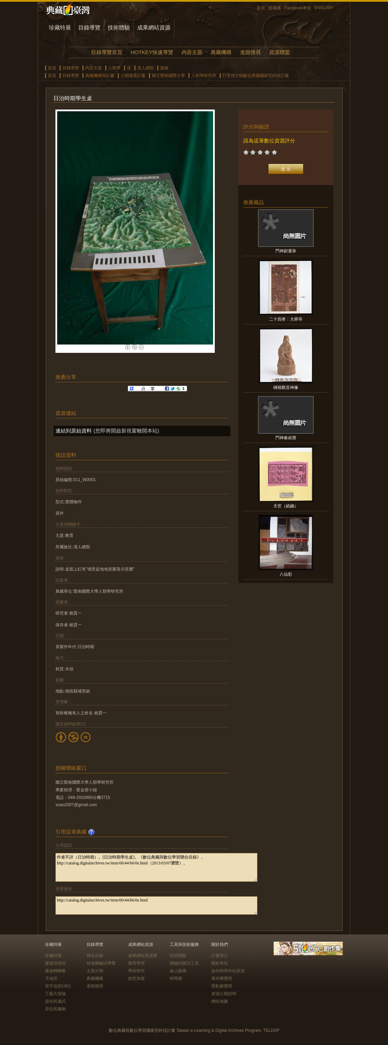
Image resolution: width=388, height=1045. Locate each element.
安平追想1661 (58, 986)
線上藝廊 (178, 970)
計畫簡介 (219, 955)
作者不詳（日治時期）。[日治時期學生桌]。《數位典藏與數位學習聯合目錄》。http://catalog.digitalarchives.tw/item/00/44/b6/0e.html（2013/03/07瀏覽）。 (156, 867)
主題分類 (95, 970)
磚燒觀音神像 (285, 387)
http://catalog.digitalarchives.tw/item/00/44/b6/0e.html (156, 905)
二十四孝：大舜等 (285, 319)
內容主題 (192, 52)
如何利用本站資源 (228, 970)
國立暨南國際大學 (168, 75)
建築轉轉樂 (55, 970)
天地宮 (51, 978)
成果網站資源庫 (142, 955)
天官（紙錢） (285, 506)
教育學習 (136, 963)
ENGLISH (324, 7)
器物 (164, 68)
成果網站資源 (153, 28)
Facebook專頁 (297, 8)
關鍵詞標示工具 (184, 963)
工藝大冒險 (55, 993)
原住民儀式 (55, 1001)
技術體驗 (119, 28)
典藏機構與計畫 (99, 75)
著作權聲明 (221, 978)
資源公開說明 (223, 993)
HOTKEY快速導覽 (152, 52)
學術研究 (136, 970)
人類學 (114, 68)
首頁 (261, 8)
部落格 (274, 8)
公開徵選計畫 (133, 75)
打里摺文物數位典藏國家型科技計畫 (255, 75)
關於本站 (219, 963)
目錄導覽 (89, 28)
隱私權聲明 (221, 986)
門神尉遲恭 (285, 251)
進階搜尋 (250, 52)
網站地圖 (219, 1001)
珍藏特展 (60, 28)
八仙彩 (286, 574)
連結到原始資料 (73, 431)
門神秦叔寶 (285, 437)
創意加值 (136, 978)
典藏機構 (221, 52)
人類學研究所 (203, 75)
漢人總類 (145, 68)
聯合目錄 (95, 955)
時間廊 (176, 978)
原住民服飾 (55, 1009)
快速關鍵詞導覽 (101, 963)
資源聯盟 (279, 52)
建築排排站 (55, 963)
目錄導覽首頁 (106, 52)
